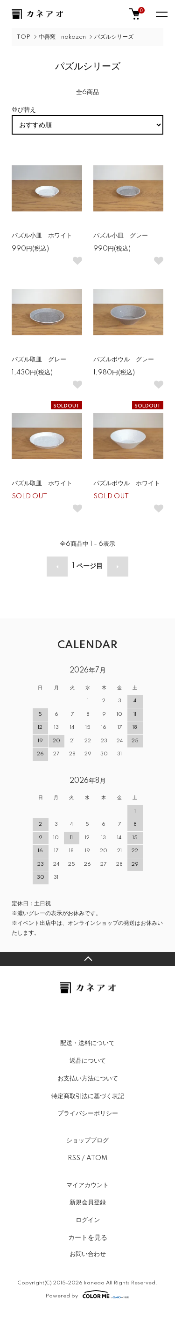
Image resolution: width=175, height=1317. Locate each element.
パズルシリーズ (113, 37)
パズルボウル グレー (123, 359)
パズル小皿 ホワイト (42, 235)
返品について (88, 1061)
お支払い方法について (87, 1078)
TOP (23, 37)
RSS (74, 1158)
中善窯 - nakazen (62, 37)
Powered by (87, 1294)
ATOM (96, 1158)
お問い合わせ (88, 1254)
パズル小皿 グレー (120, 235)
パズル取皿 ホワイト (42, 483)
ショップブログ (87, 1140)
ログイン (88, 1220)
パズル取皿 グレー (39, 359)
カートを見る (87, 1237)
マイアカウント (87, 1185)
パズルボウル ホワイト (126, 483)
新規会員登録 (88, 1202)
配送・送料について (87, 1043)
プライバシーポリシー (87, 1113)
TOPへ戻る (87, 959)
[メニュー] (161, 14)
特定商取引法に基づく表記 (87, 1096)
